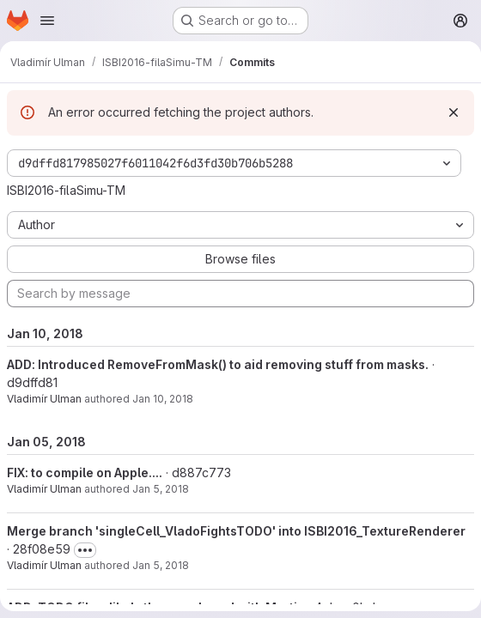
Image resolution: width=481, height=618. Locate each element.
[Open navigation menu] (47, 20)
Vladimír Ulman (44, 398)
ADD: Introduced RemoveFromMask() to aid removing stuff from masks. (218, 364)
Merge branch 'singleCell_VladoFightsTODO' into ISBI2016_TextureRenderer (236, 531)
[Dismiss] (453, 112)
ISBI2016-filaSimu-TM (66, 190)
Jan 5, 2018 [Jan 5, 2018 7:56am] (160, 565)
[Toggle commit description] (85, 550)
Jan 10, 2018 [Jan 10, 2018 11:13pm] (162, 398)
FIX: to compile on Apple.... (84, 472)
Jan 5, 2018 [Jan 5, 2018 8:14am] (160, 488)
